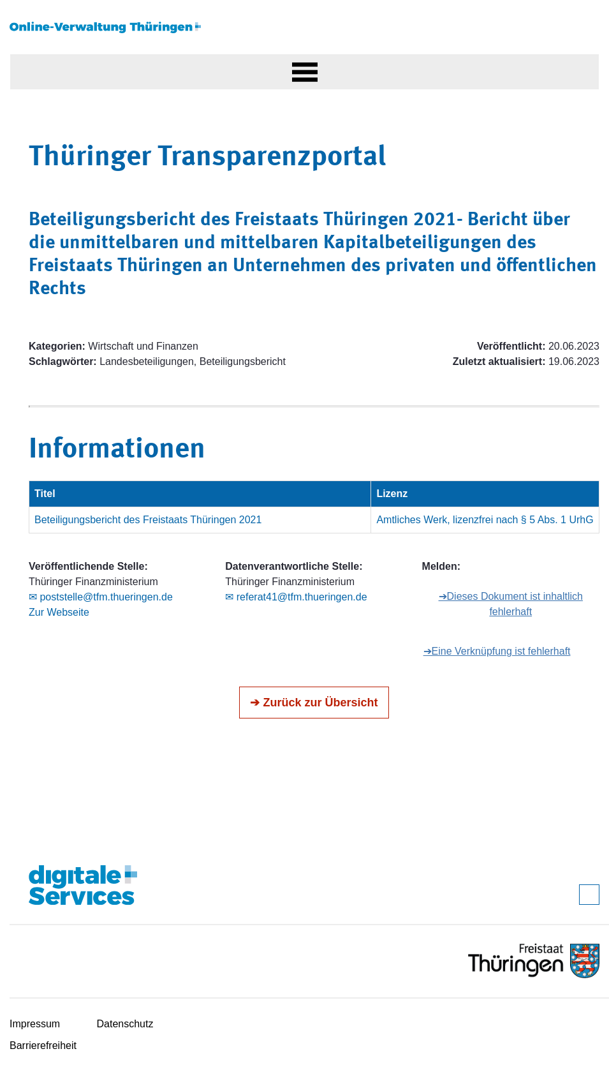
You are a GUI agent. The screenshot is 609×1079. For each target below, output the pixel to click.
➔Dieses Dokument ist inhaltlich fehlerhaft (511, 604)
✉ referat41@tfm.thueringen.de (296, 597)
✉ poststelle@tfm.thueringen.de (101, 597)
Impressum (35, 1023)
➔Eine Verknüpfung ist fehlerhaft (497, 651)
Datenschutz (125, 1023)
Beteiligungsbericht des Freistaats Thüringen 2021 (147, 519)
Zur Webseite (59, 612)
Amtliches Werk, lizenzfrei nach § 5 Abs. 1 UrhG (484, 519)
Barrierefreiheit (43, 1045)
